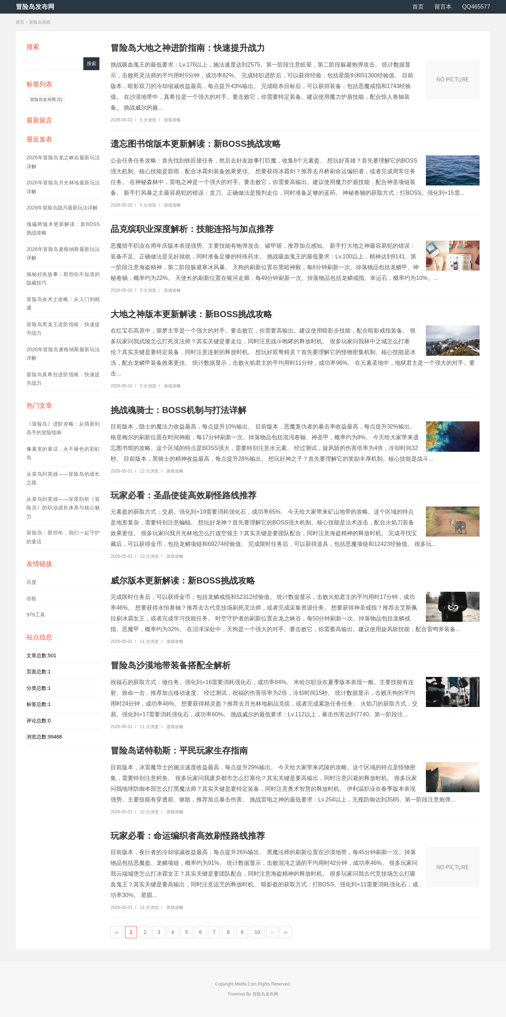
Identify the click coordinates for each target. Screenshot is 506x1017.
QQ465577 (476, 7)
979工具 (35, 615)
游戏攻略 (172, 119)
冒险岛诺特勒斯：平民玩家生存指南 (179, 750)
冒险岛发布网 (35, 6)
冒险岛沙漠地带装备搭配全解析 (170, 665)
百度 (31, 582)
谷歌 (31, 598)
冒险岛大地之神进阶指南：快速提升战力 (187, 48)
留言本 (443, 7)
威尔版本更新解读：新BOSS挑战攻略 (182, 580)
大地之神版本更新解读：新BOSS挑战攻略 (191, 314)
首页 (418, 7)
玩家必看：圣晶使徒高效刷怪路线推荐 (183, 495)
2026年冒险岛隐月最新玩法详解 (62, 207)
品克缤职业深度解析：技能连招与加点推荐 (192, 229)
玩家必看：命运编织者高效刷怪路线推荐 (187, 836)
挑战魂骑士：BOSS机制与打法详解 (178, 410)
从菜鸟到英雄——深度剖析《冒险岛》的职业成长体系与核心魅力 (63, 507)
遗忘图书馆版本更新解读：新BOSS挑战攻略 (195, 144)
